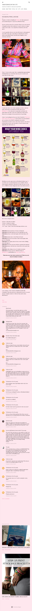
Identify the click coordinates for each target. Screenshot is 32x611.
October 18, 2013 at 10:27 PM (11, 408)
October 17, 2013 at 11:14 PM (11, 339)
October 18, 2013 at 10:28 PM (11, 417)
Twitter (17, 252)
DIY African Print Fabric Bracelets (14, 597)
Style (13, 9)
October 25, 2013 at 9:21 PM (11, 488)
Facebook (23, 252)
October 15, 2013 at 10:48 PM (11, 317)
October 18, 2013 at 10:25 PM (11, 386)
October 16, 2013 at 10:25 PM (11, 332)
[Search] (29, 2)
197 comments (8, 549)
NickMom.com (5, 111)
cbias (6, 301)
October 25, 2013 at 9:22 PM (11, 495)
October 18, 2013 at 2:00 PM (11, 377)
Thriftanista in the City (9, 4)
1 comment (7, 598)
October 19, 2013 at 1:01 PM (11, 426)
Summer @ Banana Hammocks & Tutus (15, 430)
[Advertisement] (16, 511)
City (19, 9)
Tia (6, 447)
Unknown (8, 343)
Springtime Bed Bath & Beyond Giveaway (16, 547)
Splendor (8, 420)
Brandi (7, 308)
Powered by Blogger (16, 607)
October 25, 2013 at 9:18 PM (11, 472)
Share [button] (3, 300)
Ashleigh (8, 321)
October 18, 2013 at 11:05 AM (11, 352)
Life (22, 9)
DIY (16, 9)
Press (25, 9)
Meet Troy (8, 9)
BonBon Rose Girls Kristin (11, 335)
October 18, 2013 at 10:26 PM (11, 393)
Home (3, 9)
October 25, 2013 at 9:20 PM (11, 481)
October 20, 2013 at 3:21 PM (11, 443)
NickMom (18, 20)
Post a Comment (5, 498)
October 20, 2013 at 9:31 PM (11, 455)
